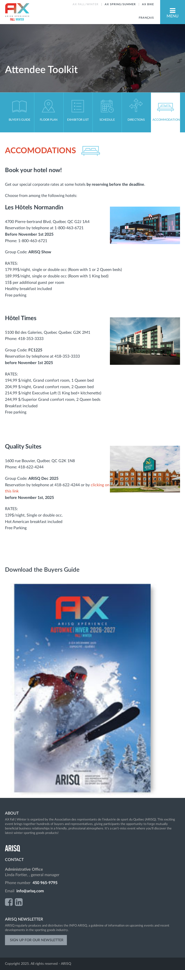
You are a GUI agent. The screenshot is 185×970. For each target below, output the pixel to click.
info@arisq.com (30, 891)
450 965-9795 (45, 883)
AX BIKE (148, 4)
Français (146, 17)
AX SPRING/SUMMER (120, 4)
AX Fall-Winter (17, 12)
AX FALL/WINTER (85, 4)
